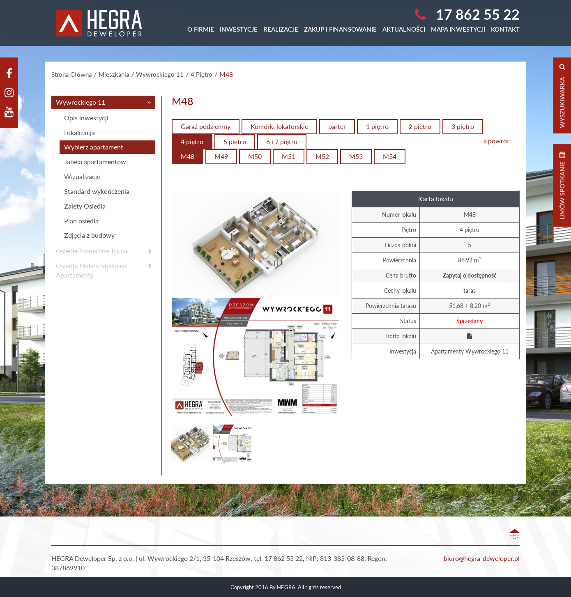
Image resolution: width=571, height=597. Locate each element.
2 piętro (420, 126)
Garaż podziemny (205, 126)
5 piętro (234, 141)
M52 (322, 156)
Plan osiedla (81, 221)
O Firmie (200, 29)
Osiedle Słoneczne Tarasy (92, 251)
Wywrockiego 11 (80, 102)
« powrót (496, 141)
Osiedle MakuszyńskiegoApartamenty (91, 270)
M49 (221, 156)
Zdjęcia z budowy (89, 235)
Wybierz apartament (93, 147)
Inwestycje (239, 29)
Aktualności (403, 29)
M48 (187, 156)
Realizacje (280, 29)
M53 (356, 156)
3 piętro (462, 126)
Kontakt (505, 29)
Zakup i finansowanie (340, 29)
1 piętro (377, 126)
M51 (288, 156)
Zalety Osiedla (85, 206)
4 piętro (192, 141)
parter (337, 126)
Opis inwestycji (86, 118)
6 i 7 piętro (281, 141)
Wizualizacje (82, 176)
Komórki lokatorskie (279, 126)
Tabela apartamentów (95, 161)
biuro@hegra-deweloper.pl (482, 558)
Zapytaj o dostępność (470, 275)
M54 (389, 156)
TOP (514, 537)
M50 (255, 156)
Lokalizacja (79, 132)
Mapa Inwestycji (458, 29)
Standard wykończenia (96, 191)
